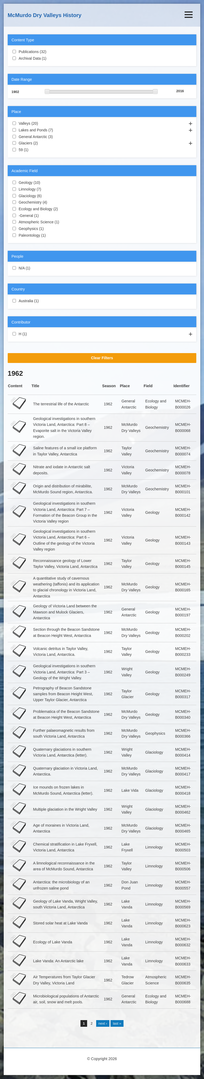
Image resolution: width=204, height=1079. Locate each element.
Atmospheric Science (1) (65, 221)
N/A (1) (36, 267)
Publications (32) (52, 51)
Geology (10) (45, 182)
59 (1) (35, 149)
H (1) (33, 333)
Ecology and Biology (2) (64, 208)
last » (117, 1023)
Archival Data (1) (53, 58)
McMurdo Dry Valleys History (45, 15)
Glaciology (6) (48, 195)
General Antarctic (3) (59, 136)
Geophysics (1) (50, 228)
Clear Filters (102, 358)
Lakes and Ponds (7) (59, 129)
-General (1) (45, 215)
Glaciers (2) (44, 142)
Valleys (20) (43, 123)
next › (103, 1023)
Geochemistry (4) (53, 202)
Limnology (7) (47, 189)
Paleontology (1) (52, 235)
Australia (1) (45, 300)
